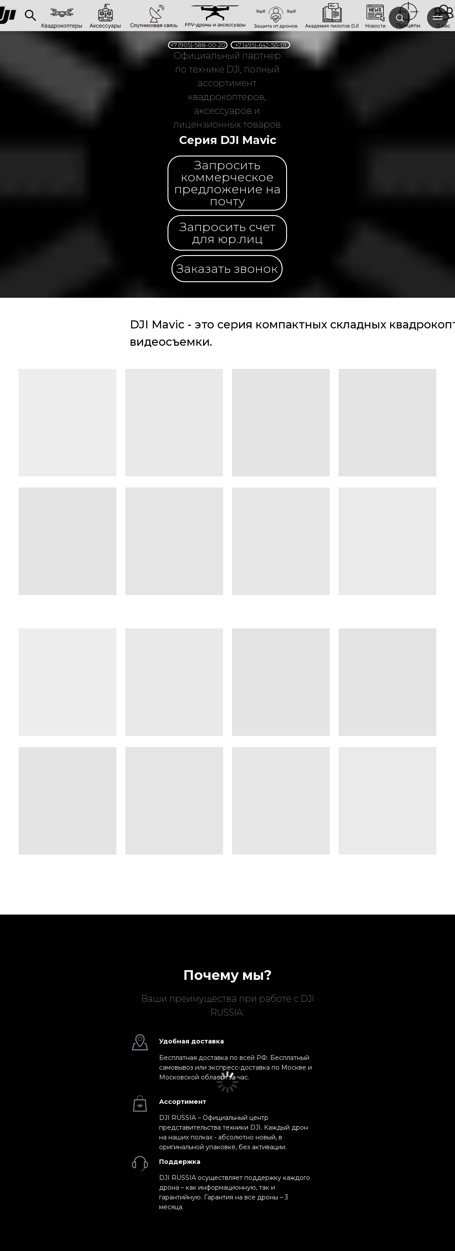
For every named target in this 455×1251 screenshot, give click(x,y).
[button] (227, 268)
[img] (30, 15)
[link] (154, 14)
